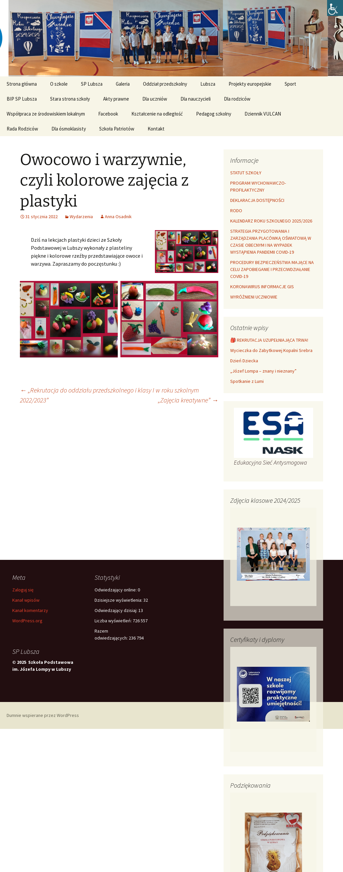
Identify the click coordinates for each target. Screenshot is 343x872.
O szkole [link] (59, 84)
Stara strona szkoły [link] (70, 99)
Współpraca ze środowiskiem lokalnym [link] (46, 114)
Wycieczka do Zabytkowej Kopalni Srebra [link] (271, 350)
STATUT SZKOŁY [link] (245, 173)
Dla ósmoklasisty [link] (68, 129)
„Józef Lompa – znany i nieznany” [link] (263, 371)
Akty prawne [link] (116, 99)
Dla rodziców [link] (237, 99)
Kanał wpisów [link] (25, 600)
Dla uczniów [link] (154, 99)
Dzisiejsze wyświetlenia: (119, 600)
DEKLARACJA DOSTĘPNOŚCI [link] (257, 200)
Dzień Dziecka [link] (244, 361)
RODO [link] (236, 211)
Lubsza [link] (207, 84)
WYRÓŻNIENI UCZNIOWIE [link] (253, 297)
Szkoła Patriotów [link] (116, 129)
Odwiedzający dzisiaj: (116, 610)
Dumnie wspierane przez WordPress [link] (43, 715)
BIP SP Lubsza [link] (22, 99)
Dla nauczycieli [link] (195, 99)
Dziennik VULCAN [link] (262, 114)
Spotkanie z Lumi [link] (247, 381)
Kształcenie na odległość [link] (157, 114)
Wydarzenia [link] (81, 216)
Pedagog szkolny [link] (213, 114)
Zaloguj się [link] (23, 590)
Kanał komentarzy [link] (30, 610)
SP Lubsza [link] (92, 84)
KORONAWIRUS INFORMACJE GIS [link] (262, 287)
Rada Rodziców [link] (22, 129)
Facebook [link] (108, 114)
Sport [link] (290, 84)
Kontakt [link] (156, 129)
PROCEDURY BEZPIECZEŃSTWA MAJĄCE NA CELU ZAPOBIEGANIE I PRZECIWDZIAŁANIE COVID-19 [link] (272, 269)
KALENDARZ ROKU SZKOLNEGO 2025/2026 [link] (271, 221)
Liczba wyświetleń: (114, 621)
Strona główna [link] (22, 84)
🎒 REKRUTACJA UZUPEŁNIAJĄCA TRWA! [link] (269, 340)
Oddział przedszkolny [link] (165, 84)
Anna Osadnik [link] (118, 216)
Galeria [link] (123, 84)
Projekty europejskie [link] (250, 84)
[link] (335, 8)
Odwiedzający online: (116, 590)
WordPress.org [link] (27, 621)
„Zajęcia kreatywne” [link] (188, 400)
